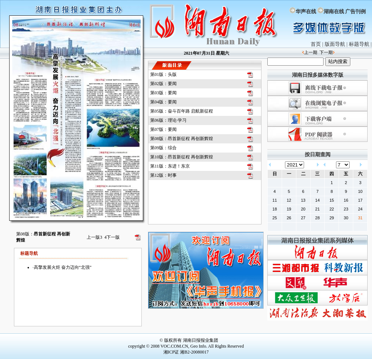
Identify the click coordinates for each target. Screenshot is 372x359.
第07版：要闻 (163, 129)
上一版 (94, 237)
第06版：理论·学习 (168, 120)
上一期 (310, 52)
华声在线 (306, 11)
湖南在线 (334, 11)
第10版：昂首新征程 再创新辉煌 (181, 157)
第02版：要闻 (163, 83)
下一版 (112, 237)
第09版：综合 (163, 147)
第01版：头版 (163, 74)
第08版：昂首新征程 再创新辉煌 (181, 138)
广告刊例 (355, 11)
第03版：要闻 (163, 92)
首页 (316, 44)
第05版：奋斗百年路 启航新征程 (181, 111)
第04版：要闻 (163, 102)
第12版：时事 (163, 175)
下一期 (326, 52)
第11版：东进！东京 (170, 166)
